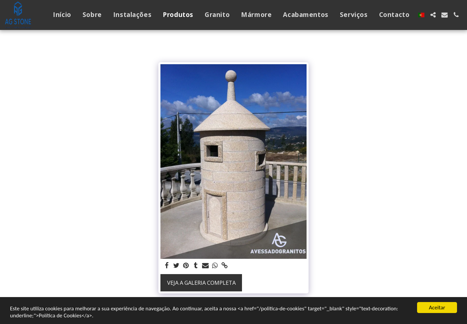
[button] (432, 15)
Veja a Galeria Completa (201, 282)
